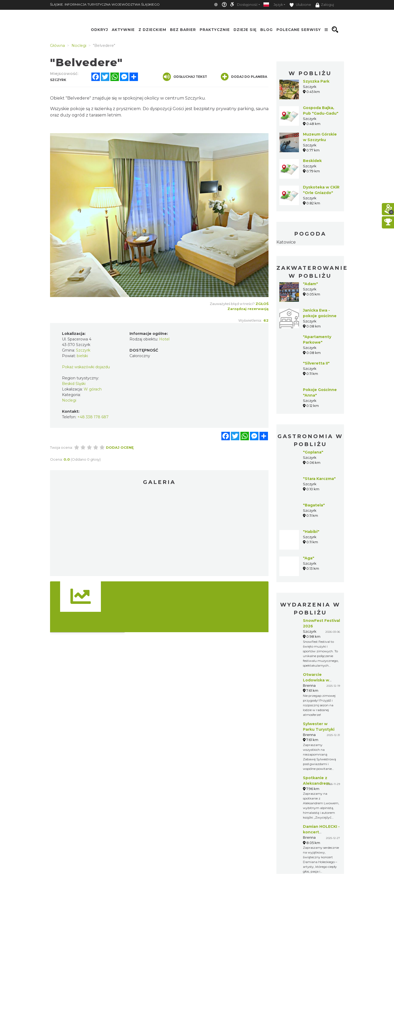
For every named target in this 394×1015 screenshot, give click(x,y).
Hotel (164, 339)
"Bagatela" (314, 505)
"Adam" (310, 283)
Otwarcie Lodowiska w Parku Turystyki (318, 680)
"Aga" (308, 558)
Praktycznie (215, 30)
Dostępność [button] (247, 5)
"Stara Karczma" (319, 478)
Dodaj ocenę (120, 447)
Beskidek (312, 160)
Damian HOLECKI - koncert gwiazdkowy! (321, 832)
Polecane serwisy (298, 30)
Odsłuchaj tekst (185, 77)
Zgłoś (262, 304)
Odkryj (99, 30)
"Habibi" (311, 531)
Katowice (286, 242)
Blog (266, 30)
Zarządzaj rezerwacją (247, 309)
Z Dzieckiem (152, 30)
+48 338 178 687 (93, 417)
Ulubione (300, 5)
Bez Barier (183, 30)
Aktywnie (123, 30)
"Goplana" (313, 452)
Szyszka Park (316, 81)
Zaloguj (324, 5)
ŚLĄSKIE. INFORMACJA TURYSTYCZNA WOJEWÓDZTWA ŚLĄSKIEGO (105, 4)
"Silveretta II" (316, 363)
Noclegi (69, 400)
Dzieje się (245, 30)
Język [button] (278, 5)
